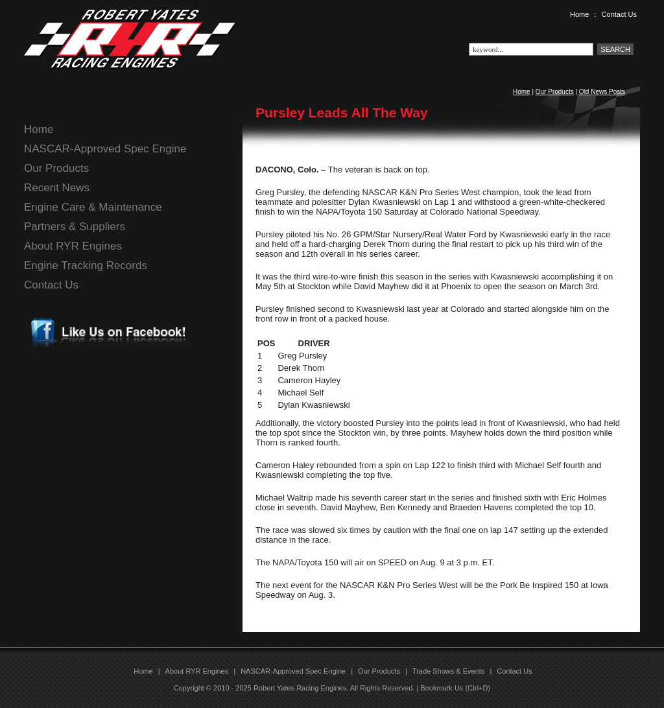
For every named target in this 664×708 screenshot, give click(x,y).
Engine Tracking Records (85, 265)
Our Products (555, 91)
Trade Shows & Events (448, 671)
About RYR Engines (73, 246)
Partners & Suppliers (74, 226)
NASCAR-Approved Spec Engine (105, 149)
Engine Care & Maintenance (93, 207)
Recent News (56, 188)
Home (579, 14)
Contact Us (619, 14)
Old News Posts (602, 91)
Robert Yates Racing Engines (300, 688)
